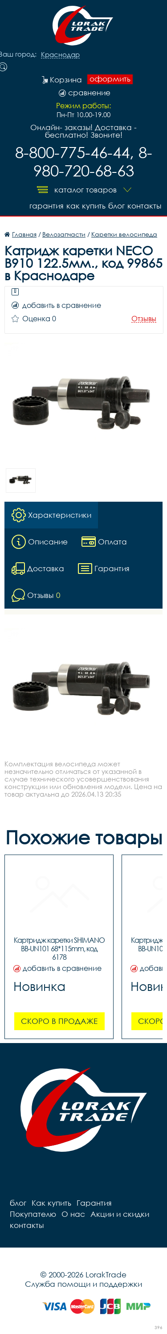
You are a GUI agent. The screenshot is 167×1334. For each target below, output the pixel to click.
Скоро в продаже (59, 1021)
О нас (73, 1214)
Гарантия (46, 205)
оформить (110, 78)
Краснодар (60, 54)
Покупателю (33, 1214)
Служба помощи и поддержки (83, 1284)
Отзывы (143, 319)
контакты (144, 205)
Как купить (86, 205)
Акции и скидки (119, 1214)
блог (116, 205)
